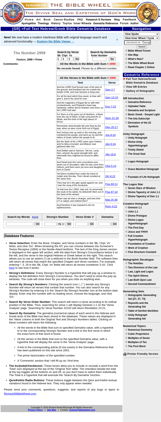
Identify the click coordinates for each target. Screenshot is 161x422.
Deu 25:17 (111, 127)
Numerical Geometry (138, 329)
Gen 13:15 (111, 97)
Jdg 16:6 (110, 154)
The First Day (134, 227)
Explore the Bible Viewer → (55, 41)
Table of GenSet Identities (141, 310)
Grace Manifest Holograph (142, 169)
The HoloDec (134, 263)
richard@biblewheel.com (82, 410)
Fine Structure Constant (140, 252)
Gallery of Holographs (139, 91)
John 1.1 (131, 211)
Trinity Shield (134, 149)
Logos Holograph (137, 161)
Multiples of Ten (136, 342)
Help (35, 217)
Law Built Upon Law (138, 279)
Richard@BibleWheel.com (20, 393)
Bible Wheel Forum (137, 50)
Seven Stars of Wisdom (140, 188)
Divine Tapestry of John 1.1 (142, 192)
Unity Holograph (136, 137)
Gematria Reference (138, 102)
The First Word (135, 346)
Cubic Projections (137, 333)
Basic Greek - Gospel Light (142, 114)
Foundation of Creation (140, 243)
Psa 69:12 (111, 184)
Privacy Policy (35, 410)
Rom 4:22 (111, 206)
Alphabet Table (135, 106)
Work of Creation (136, 247)
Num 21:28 (112, 118)
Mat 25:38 (111, 199)
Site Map (51, 410)
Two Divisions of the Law (141, 267)
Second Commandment (140, 284)
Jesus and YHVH (136, 231)
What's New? (134, 59)
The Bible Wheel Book (139, 63)
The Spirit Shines (136, 275)
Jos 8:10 (110, 135)
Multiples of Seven (137, 338)
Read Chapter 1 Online (140, 67)
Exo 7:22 (110, 106)
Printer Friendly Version (140, 353)
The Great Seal (135, 153)
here (12, 267)
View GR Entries (135, 86)
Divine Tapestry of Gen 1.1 (142, 196)
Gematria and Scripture (140, 110)
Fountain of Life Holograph (142, 177)
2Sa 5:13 (110, 165)
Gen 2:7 (110, 89)
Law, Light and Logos (139, 271)
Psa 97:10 (111, 191)
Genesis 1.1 (133, 207)
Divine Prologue (136, 215)
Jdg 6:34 (110, 144)
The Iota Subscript (137, 118)
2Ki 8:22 (110, 176)
